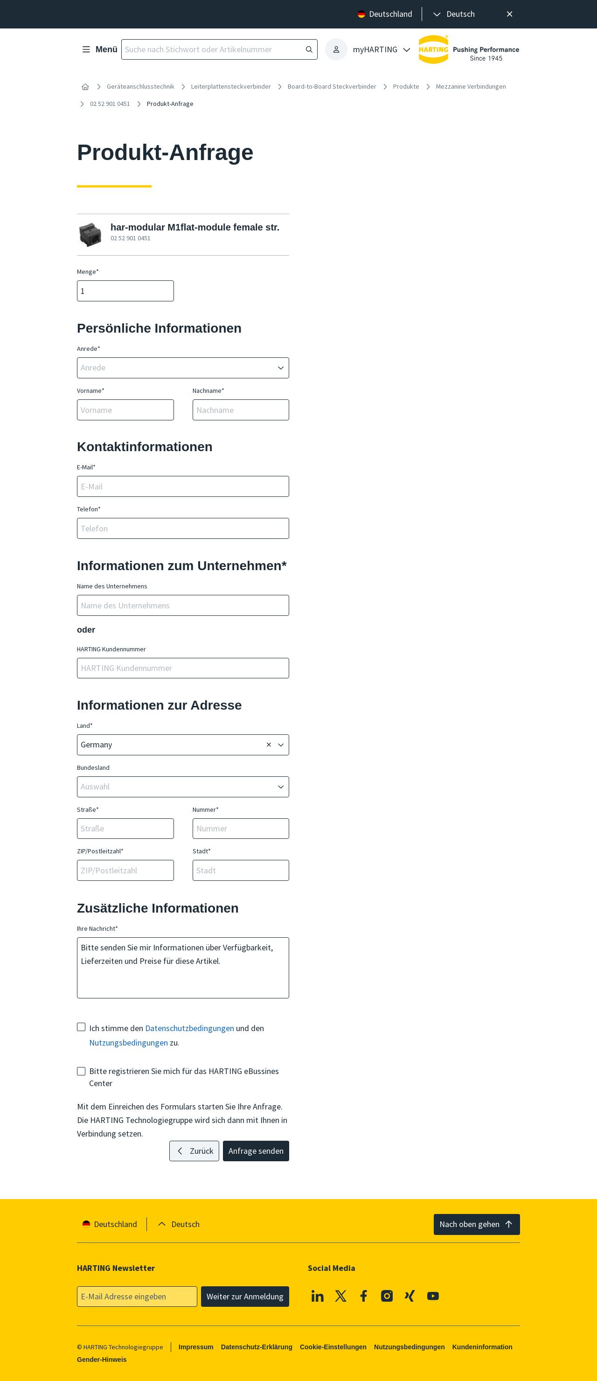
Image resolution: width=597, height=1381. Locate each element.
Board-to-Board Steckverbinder (332, 86)
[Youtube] (433, 1295)
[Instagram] (387, 1295)
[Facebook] (364, 1295)
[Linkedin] (317, 1295)
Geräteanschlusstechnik (140, 86)
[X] (341, 1295)
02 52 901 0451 (110, 103)
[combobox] (176, 368)
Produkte (406, 86)
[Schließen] (509, 14)
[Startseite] (85, 86)
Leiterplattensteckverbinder (231, 86)
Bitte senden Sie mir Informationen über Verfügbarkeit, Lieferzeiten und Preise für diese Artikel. (183, 968)
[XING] (410, 1295)
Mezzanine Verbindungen (471, 86)
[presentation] (453, 14)
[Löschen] (268, 745)
